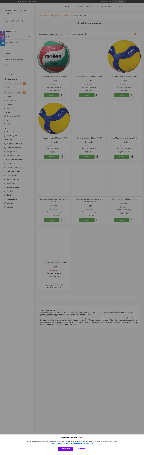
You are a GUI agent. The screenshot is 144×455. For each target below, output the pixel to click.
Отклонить (81, 449)
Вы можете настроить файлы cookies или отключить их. (71, 444)
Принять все (65, 449)
